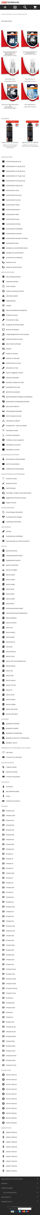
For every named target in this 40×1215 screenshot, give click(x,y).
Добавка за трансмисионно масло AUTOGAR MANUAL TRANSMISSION (10, 146)
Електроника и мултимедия (13, 474)
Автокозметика (7, 508)
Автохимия (6, 527)
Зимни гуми (6, 1128)
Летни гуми (6, 1070)
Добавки (5, 719)
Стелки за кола (7, 763)
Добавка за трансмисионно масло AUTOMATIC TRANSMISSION (30, 145)
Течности (5, 782)
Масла (4, 546)
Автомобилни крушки (12, 14)
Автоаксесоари (7, 272)
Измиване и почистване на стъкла (16, 748)
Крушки (4, 806)
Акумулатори (6, 157)
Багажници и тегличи (10, 455)
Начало (3, 14)
